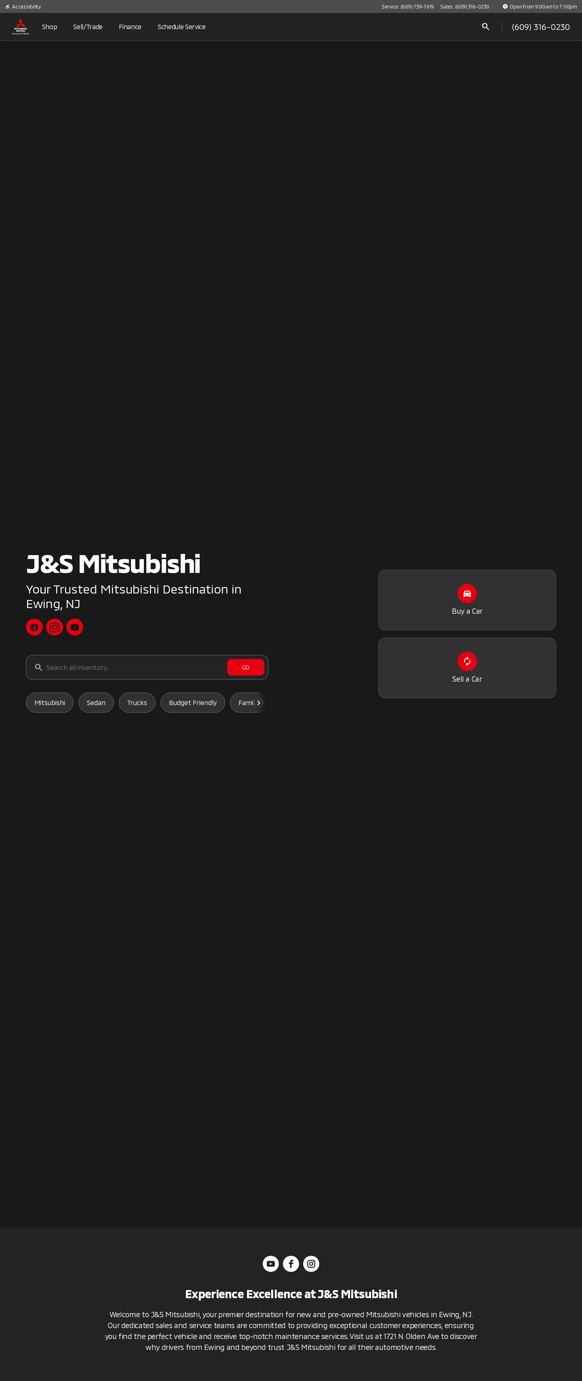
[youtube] (271, 1264)
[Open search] (485, 26)
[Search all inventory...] (147, 667)
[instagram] (311, 1264)
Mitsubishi (49, 702)
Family (248, 702)
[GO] (245, 667)
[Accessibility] (22, 6)
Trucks (137, 702)
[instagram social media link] (54, 627)
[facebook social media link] (34, 627)
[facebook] (291, 1264)
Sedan (96, 702)
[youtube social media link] (75, 627)
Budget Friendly (193, 702)
